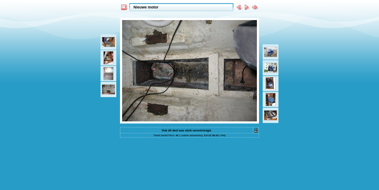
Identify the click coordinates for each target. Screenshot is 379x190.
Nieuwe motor (145, 7)
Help (223, 135)
